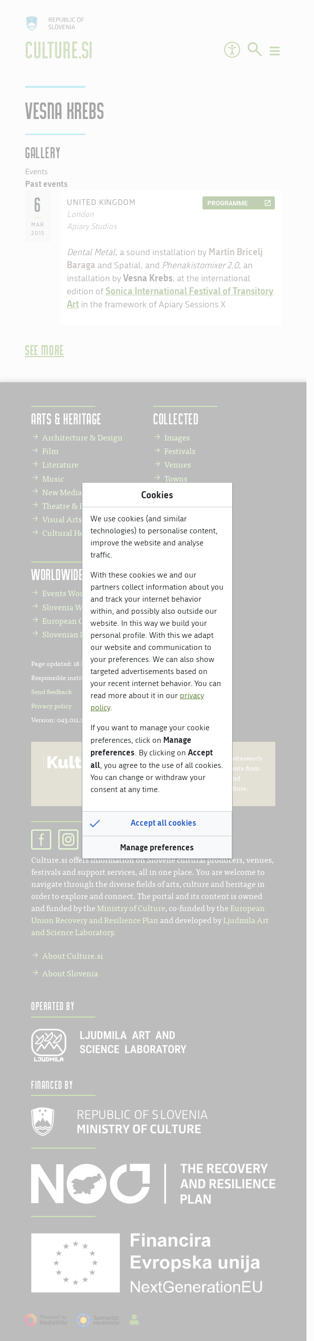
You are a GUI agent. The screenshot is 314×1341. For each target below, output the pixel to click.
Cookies (157, 494)
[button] (157, 824)
